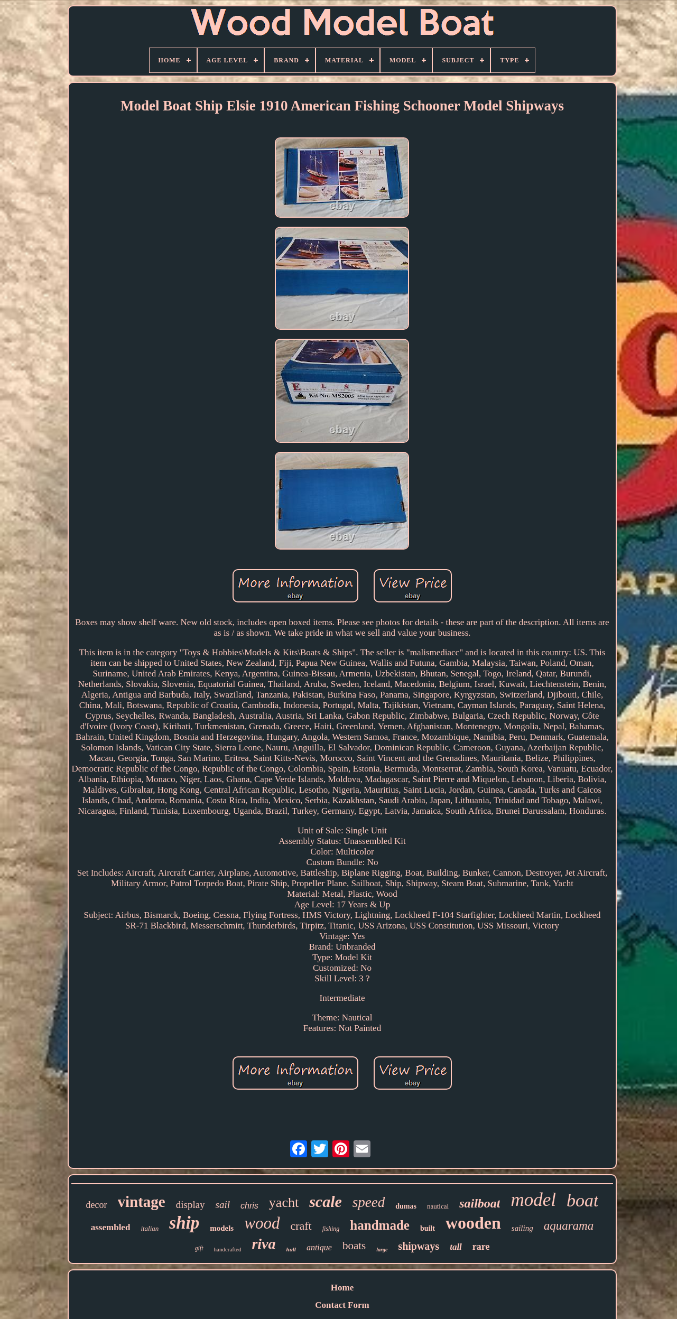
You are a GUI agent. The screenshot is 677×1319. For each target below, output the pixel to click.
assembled (111, 1227)
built (427, 1228)
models (222, 1228)
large (381, 1249)
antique (319, 1247)
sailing (522, 1228)
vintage (141, 1201)
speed (369, 1202)
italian (150, 1228)
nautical (438, 1206)
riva (263, 1244)
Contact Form (342, 1305)
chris (249, 1205)
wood (262, 1223)
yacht (284, 1202)
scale (325, 1201)
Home (342, 1288)
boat (582, 1200)
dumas (405, 1206)
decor (96, 1205)
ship (184, 1222)
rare (481, 1246)
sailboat (479, 1203)
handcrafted (228, 1249)
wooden (473, 1222)
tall (456, 1247)
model (533, 1200)
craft (300, 1225)
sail (223, 1204)
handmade (380, 1225)
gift (199, 1248)
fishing (331, 1228)
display (190, 1204)
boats (354, 1245)
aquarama (569, 1225)
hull (291, 1249)
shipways (418, 1246)
